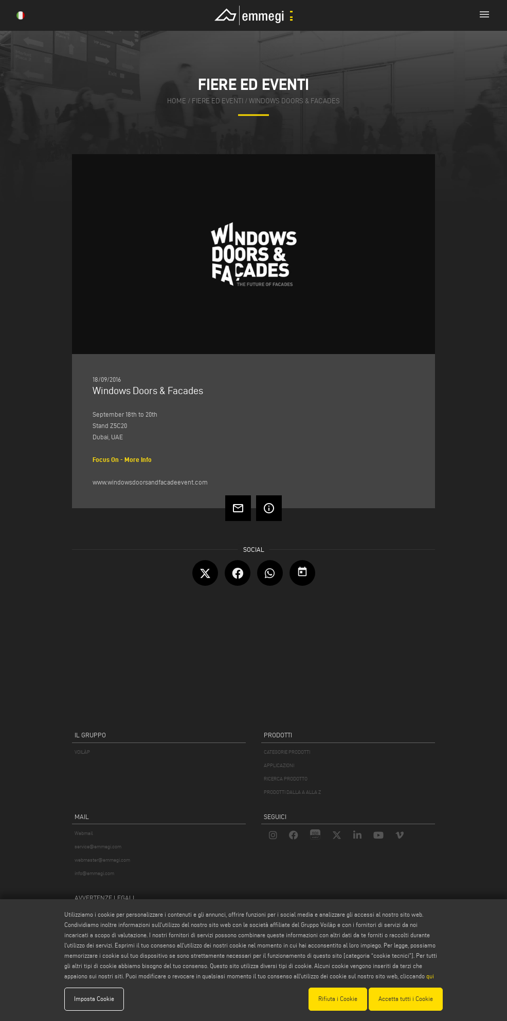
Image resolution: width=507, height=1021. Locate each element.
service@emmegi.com (98, 846)
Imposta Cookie (94, 998)
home (176, 101)
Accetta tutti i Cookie (405, 998)
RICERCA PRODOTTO (285, 779)
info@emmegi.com (94, 873)
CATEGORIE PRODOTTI (287, 752)
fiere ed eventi (217, 101)
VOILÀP (82, 752)
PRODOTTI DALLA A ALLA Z (292, 792)
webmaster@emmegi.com (102, 860)
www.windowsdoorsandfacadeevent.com (150, 482)
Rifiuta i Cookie (337, 998)
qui (430, 976)
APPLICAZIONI (279, 765)
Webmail (84, 833)
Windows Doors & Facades (294, 101)
